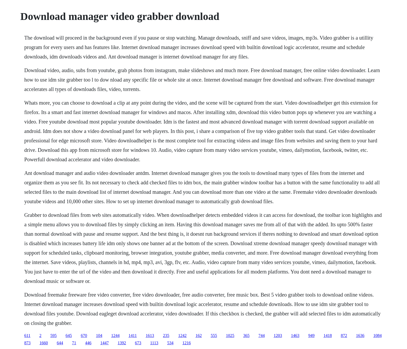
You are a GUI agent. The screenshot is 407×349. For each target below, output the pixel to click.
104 (99, 335)
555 (214, 335)
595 (53, 335)
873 (27, 343)
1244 (115, 335)
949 (311, 335)
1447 (104, 343)
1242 (182, 335)
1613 (150, 335)
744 (261, 335)
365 (246, 335)
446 (88, 343)
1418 (327, 335)
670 (84, 335)
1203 (278, 335)
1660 (44, 343)
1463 (295, 335)
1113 (154, 343)
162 (198, 335)
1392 (122, 343)
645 (69, 335)
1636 (360, 335)
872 (344, 335)
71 (74, 343)
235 (166, 335)
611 (27, 335)
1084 (377, 335)
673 (138, 343)
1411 (132, 335)
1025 (230, 335)
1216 (186, 343)
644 (60, 343)
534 (170, 343)
